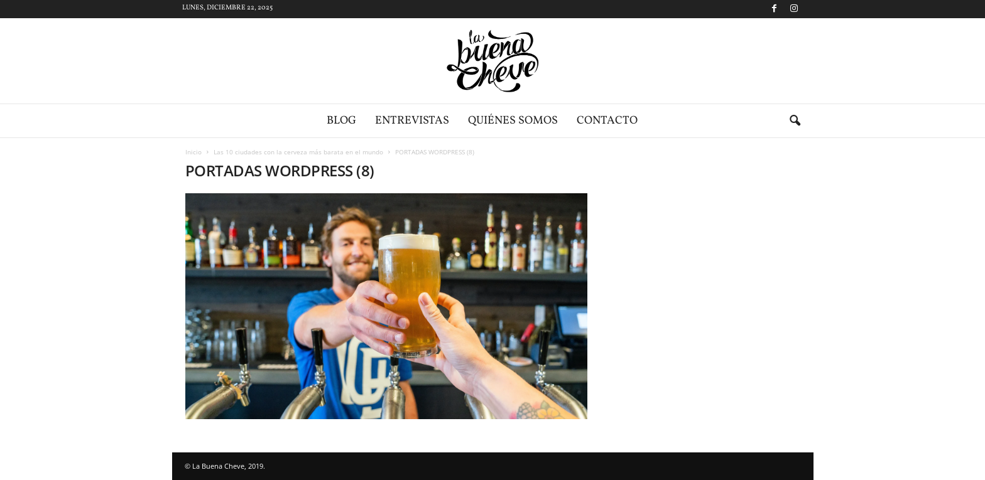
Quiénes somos (513, 121)
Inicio (193, 151)
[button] (794, 121)
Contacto (607, 121)
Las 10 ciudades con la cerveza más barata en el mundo (298, 151)
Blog (341, 121)
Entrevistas (412, 121)
